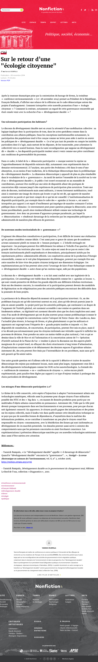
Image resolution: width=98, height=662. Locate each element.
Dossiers (39, 637)
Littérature (69, 600)
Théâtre (85, 604)
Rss (92, 10)
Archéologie (37, 602)
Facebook (44, 658)
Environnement (22, 607)
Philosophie (53, 600)
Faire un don (65, 630)
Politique (3, 607)
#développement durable (10, 491)
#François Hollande (8, 488)
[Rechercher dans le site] (12, 10)
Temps (43, 22)
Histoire (36, 600)
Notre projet (65, 625)
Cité (23, 22)
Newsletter (96, 10)
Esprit (53, 22)
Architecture (87, 609)
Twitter (48, 658)
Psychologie (53, 602)
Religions (53, 604)
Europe (19, 604)
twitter (85, 10)
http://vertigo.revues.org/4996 (16, 462)
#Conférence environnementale (13, 483)
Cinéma (85, 600)
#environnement (7, 486)
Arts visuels (86, 607)
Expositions (22, 636)
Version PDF (5, 80)
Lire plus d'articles (48, 575)
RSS (51, 658)
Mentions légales (68, 659)
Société (3, 602)
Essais (37, 621)
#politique (5, 499)
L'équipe (74, 625)
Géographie (21, 602)
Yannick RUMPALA (11, 71)
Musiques (85, 602)
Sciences (7, 600)
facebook (81, 10)
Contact (75, 630)
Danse (84, 613)
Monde (19, 600)
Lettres (64, 22)
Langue (68, 602)
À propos (65, 621)
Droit (2, 600)
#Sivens (4, 494)
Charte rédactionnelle (68, 628)
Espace (33, 22)
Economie (4, 604)
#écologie (4, 496)
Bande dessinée (88, 611)
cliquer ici (29, 528)
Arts (74, 22)
